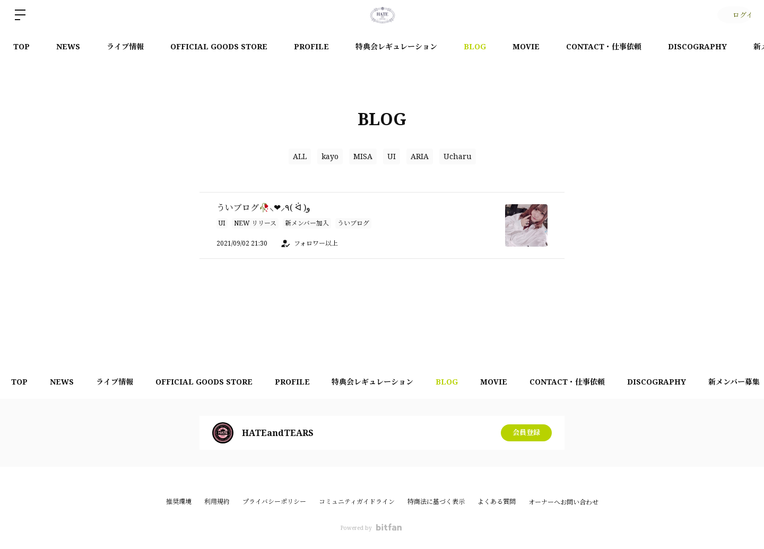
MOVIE (526, 46)
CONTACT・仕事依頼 (603, 46)
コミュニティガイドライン (357, 501)
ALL (300, 156)
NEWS (68, 46)
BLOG (475, 46)
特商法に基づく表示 (436, 501)
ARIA (420, 156)
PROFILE (311, 46)
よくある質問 (497, 501)
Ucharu (458, 156)
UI (391, 156)
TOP (21, 46)
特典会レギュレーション (396, 46)
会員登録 (526, 433)
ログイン (732, 14)
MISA (362, 156)
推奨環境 (179, 501)
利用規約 (217, 501)
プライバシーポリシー (274, 501)
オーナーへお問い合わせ (563, 502)
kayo (330, 156)
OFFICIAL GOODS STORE (218, 46)
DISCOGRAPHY (697, 46)
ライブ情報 (125, 46)
